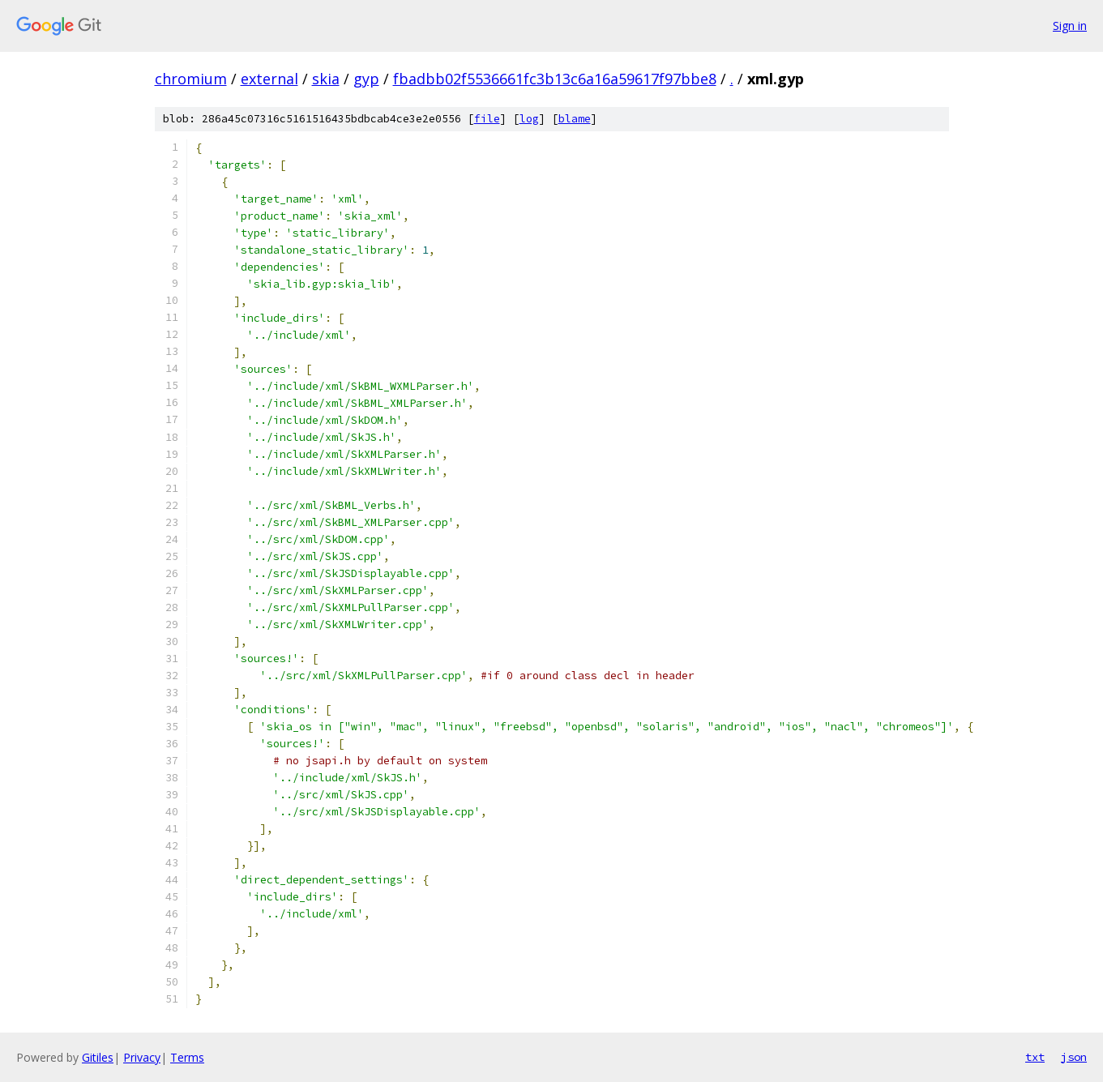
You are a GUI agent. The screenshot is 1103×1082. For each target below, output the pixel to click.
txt (1035, 1057)
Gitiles (97, 1057)
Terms (187, 1057)
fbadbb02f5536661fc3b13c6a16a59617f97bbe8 (554, 78)
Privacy (141, 1057)
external (269, 78)
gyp (366, 78)
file (487, 119)
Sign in (1070, 25)
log (529, 119)
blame (574, 119)
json (1074, 1057)
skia (326, 78)
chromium (191, 78)
